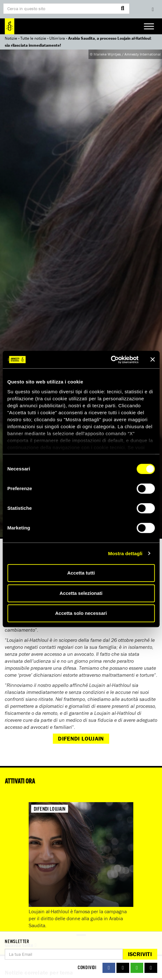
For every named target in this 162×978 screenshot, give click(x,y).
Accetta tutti (81, 572)
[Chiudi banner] (152, 359)
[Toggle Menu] (149, 26)
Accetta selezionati (81, 593)
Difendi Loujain (81, 738)
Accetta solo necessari (81, 613)
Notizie (11, 38)
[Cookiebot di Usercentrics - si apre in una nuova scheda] (110, 360)
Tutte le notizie (33, 38)
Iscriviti (140, 954)
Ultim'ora (57, 38)
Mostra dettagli (125, 553)
